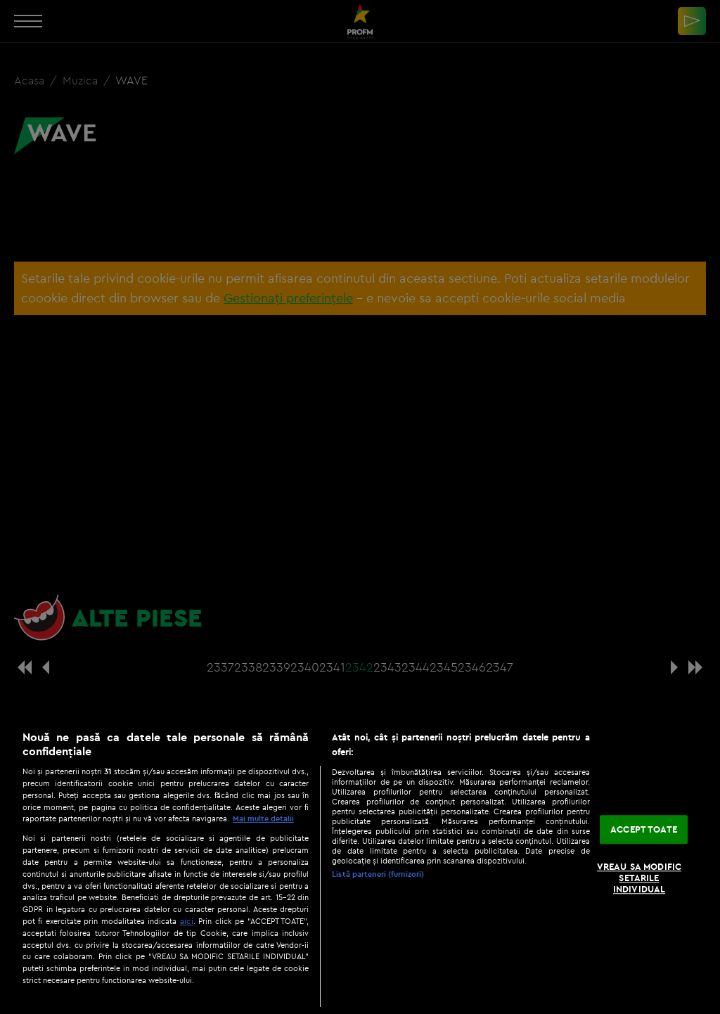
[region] (360, 865)
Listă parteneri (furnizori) (378, 874)
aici (186, 921)
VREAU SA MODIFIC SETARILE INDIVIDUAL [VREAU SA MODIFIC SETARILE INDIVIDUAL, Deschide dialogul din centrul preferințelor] (639, 877)
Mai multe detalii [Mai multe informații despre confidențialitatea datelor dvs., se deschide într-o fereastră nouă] (263, 818)
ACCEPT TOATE (643, 829)
